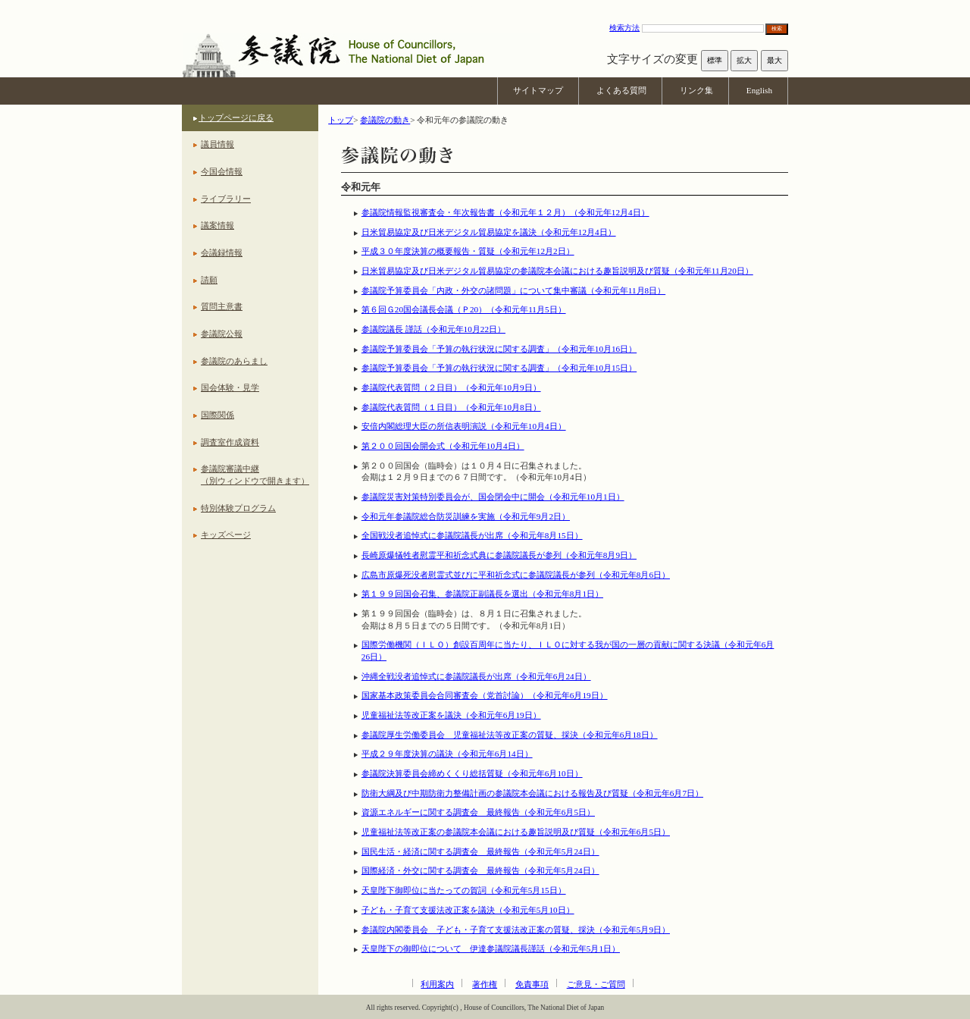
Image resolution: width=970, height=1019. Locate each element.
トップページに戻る (236, 117)
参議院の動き (385, 119)
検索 (776, 28)
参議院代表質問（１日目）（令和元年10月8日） (451, 407)
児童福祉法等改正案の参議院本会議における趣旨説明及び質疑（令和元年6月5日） (515, 831)
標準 (714, 60)
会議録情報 (221, 252)
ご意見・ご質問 (596, 984)
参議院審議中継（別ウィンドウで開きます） (255, 474)
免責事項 (532, 984)
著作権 (484, 984)
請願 (209, 279)
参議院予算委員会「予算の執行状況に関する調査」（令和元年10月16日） (499, 348)
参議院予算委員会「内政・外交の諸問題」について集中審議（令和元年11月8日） (513, 290)
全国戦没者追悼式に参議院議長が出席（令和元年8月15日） (472, 535)
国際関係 (217, 414)
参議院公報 (221, 333)
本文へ (485, 7)
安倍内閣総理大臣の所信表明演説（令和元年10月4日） (463, 426)
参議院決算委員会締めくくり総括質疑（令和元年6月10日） (472, 773)
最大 (774, 60)
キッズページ (226, 534)
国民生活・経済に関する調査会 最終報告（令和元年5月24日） (480, 851)
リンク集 (696, 90)
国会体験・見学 (230, 387)
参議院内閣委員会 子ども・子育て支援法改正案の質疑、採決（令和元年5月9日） (515, 929)
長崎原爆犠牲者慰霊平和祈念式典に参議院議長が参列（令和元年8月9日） (499, 555)
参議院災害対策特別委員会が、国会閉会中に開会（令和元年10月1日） (492, 496)
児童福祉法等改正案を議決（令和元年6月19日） (451, 715)
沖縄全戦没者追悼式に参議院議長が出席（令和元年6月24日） (476, 676)
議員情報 (217, 144)
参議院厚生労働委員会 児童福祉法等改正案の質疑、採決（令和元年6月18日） (509, 734)
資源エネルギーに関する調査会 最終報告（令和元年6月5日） (478, 812)
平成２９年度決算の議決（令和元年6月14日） (447, 753)
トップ (340, 119)
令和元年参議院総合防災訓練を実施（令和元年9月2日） (465, 516)
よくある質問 (621, 90)
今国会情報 (221, 171)
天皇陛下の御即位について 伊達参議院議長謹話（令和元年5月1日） (490, 948)
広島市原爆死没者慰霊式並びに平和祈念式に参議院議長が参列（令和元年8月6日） (515, 574)
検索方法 (624, 28)
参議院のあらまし (234, 360)
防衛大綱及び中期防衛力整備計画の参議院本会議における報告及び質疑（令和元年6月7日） (532, 793)
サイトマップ (538, 90)
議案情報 (217, 225)
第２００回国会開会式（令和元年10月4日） (442, 445)
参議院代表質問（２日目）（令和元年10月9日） (451, 387)
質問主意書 (221, 306)
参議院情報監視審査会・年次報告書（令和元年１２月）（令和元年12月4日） (505, 212)
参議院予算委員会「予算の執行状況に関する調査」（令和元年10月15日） (499, 367)
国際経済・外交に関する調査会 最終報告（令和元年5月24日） (480, 870)
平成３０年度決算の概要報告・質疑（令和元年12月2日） (467, 251)
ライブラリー (226, 198)
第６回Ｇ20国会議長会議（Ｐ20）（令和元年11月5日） (463, 309)
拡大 (744, 60)
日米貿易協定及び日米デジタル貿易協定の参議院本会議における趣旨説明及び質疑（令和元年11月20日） (557, 270)
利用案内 (437, 984)
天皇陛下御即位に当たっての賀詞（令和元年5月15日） (463, 890)
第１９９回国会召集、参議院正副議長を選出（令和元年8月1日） (482, 593)
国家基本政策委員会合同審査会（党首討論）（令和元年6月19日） (484, 695)
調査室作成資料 (230, 442)
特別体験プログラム (238, 508)
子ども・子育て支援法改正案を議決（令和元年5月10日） (467, 909)
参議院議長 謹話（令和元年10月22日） (433, 329)
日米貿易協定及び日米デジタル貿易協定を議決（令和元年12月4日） (488, 232)
